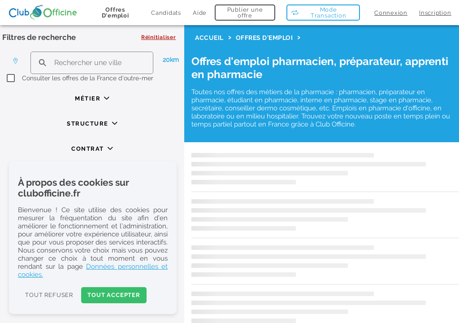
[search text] (92, 62)
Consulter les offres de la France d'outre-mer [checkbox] (87, 78)
